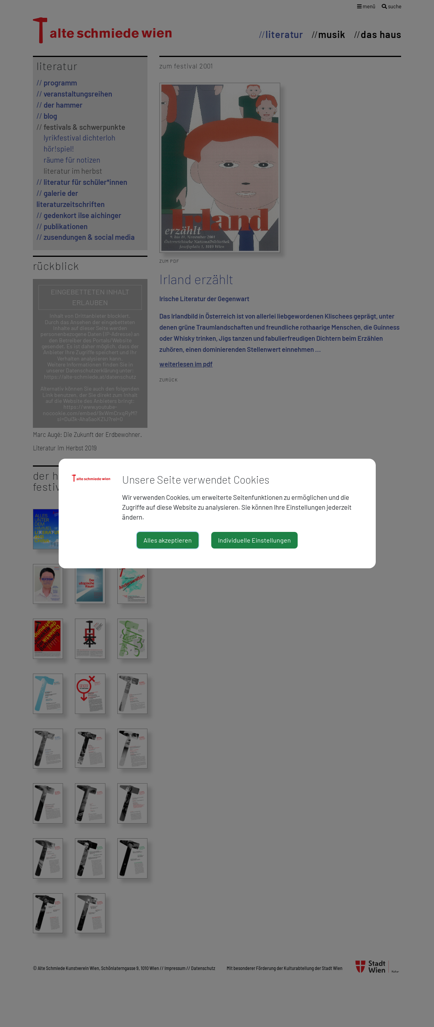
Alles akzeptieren (167, 540)
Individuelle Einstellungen (254, 540)
